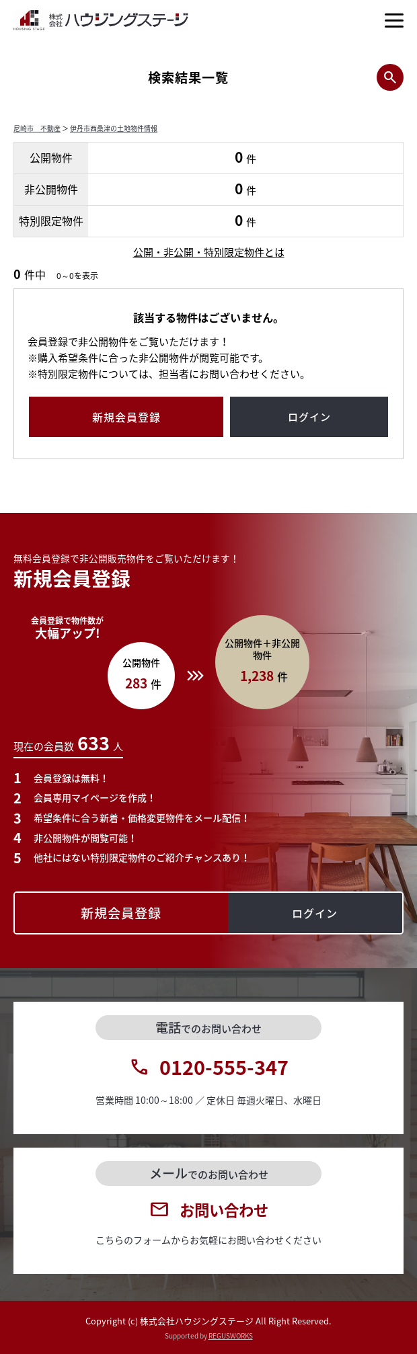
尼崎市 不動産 (37, 128)
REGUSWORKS (230, 1335)
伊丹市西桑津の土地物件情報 (113, 128)
